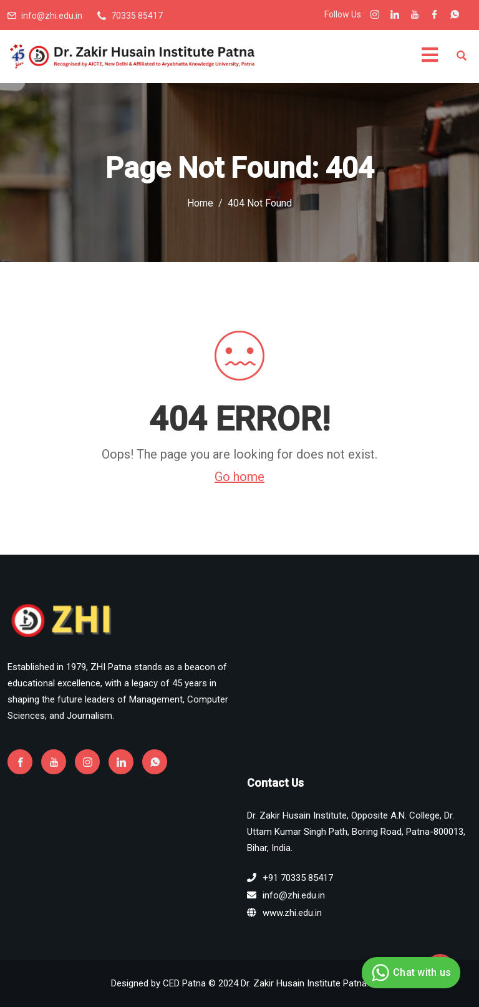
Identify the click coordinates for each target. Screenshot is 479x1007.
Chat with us (409, 972)
